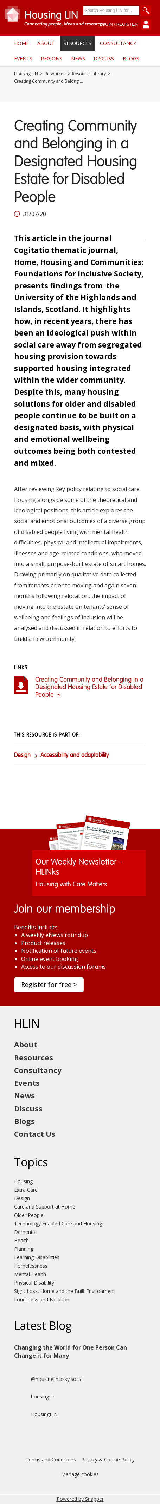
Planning (23, 1248)
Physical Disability (34, 1282)
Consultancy (118, 43)
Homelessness (30, 1265)
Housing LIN (26, 74)
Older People (29, 1215)
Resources (77, 43)
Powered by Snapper (80, 1499)
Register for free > (49, 984)
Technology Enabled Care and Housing (58, 1223)
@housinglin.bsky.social (49, 1379)
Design (22, 755)
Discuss (104, 58)
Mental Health (30, 1274)
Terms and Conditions (51, 1459)
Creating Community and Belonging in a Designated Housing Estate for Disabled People (89, 687)
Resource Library (89, 74)
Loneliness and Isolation (41, 1299)
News (78, 58)
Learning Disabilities (36, 1257)
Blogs (131, 58)
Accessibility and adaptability (74, 755)
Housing (23, 1181)
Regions (51, 58)
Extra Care (26, 1189)
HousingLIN (36, 1414)
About (46, 43)
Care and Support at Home (44, 1206)
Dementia (25, 1232)
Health (21, 1240)
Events (23, 58)
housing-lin (35, 1396)
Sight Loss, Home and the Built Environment (64, 1291)
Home (21, 43)
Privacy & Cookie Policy (108, 1459)
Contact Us (34, 1134)
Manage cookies (80, 1474)
